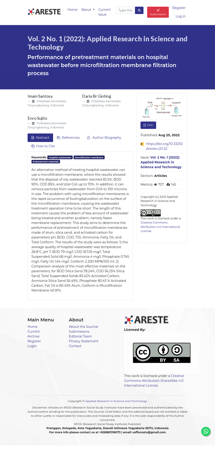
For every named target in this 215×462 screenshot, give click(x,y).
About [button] (86, 10)
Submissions (79, 331)
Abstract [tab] (40, 138)
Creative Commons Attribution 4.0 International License (160, 227)
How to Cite (43, 146)
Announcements (89, 453)
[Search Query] (125, 10)
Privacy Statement (83, 341)
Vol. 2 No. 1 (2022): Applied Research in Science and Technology (160, 162)
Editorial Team (80, 336)
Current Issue (104, 12)
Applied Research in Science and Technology (116, 401)
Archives (129, 453)
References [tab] (68, 138)
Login (32, 346)
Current (34, 331)
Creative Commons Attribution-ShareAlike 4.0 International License (154, 381)
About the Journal (83, 327)
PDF (149, 125)
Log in (181, 16)
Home (72, 10)
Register (179, 8)
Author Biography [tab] (104, 138)
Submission (158, 12)
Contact (75, 346)
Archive (34, 336)
